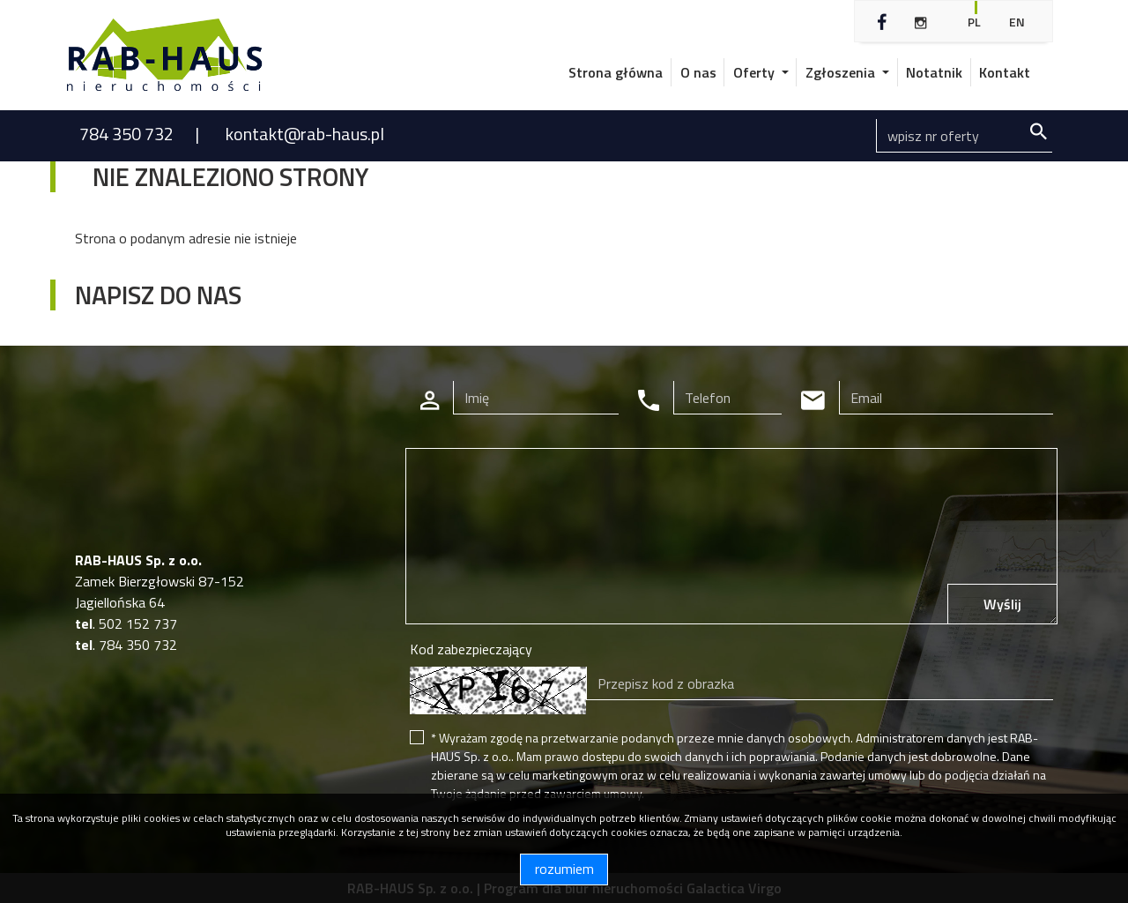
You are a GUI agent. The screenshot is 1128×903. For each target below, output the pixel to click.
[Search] (964, 136)
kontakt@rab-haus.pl (305, 133)
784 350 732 (128, 133)
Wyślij (1002, 604)
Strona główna (615, 72)
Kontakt (1004, 72)
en (1017, 21)
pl (974, 21)
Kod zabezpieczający (471, 649)
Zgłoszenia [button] (842, 72)
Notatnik (934, 72)
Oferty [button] (755, 72)
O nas (698, 72)
